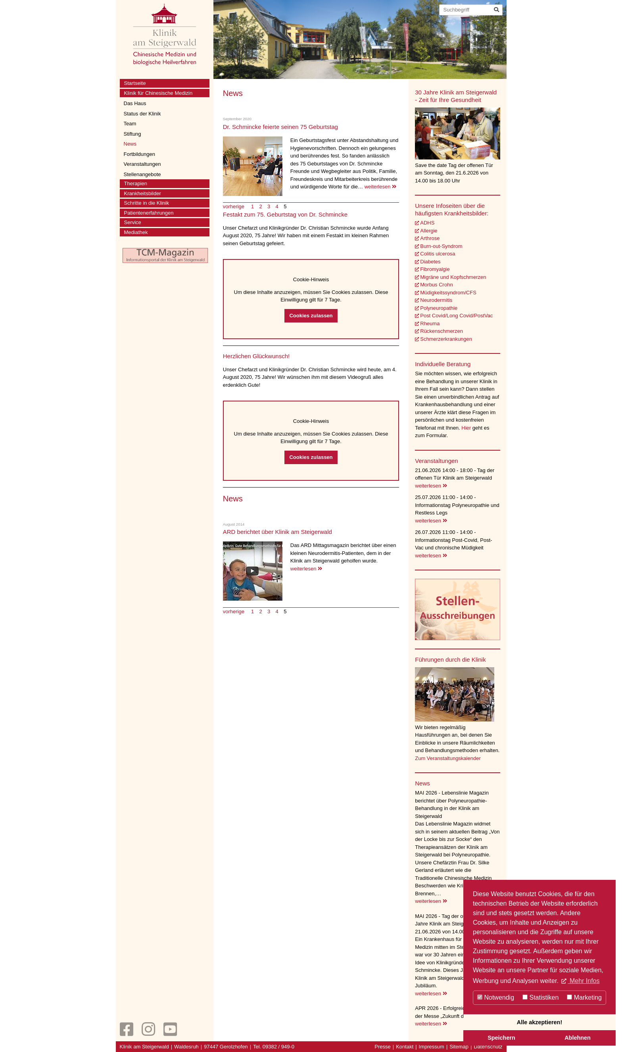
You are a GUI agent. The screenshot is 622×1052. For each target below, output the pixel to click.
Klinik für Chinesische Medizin (158, 93)
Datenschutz (488, 1047)
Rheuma (430, 323)
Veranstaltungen (142, 164)
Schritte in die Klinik (146, 203)
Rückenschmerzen (441, 331)
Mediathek (136, 232)
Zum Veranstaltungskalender (447, 758)
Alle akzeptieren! (539, 1022)
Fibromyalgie (434, 269)
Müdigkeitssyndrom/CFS (448, 293)
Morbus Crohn (436, 285)
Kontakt (404, 1047)
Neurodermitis (436, 300)
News (130, 144)
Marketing (584, 997)
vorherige (234, 206)
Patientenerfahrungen (149, 213)
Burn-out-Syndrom (441, 246)
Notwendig (495, 997)
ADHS (427, 223)
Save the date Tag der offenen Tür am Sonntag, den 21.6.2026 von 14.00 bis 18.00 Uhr (454, 173)
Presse (382, 1047)
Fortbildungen (140, 154)
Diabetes (430, 262)
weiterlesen (380, 187)
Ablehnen (577, 1038)
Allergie (428, 231)
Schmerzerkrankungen (446, 339)
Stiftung (132, 134)
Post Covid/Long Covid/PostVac (456, 316)
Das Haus (135, 103)
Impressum (431, 1047)
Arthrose (430, 238)
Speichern (501, 1038)
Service (132, 222)
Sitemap (458, 1047)
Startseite (135, 83)
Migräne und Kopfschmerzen (453, 277)
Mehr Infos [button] (583, 980)
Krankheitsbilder (142, 193)
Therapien (136, 183)
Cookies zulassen (310, 316)
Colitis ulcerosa (437, 254)
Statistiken (540, 997)
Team (130, 124)
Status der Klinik (142, 114)
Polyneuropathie (438, 308)
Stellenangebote (142, 174)
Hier (466, 428)
